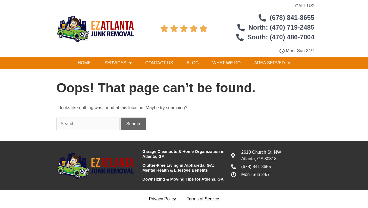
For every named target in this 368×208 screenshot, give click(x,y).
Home (84, 63)
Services (118, 63)
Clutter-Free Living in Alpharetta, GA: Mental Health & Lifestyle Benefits (178, 167)
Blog (193, 63)
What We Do (226, 63)
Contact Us (159, 63)
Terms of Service (203, 199)
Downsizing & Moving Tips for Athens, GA (183, 179)
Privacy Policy (162, 199)
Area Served (272, 63)
